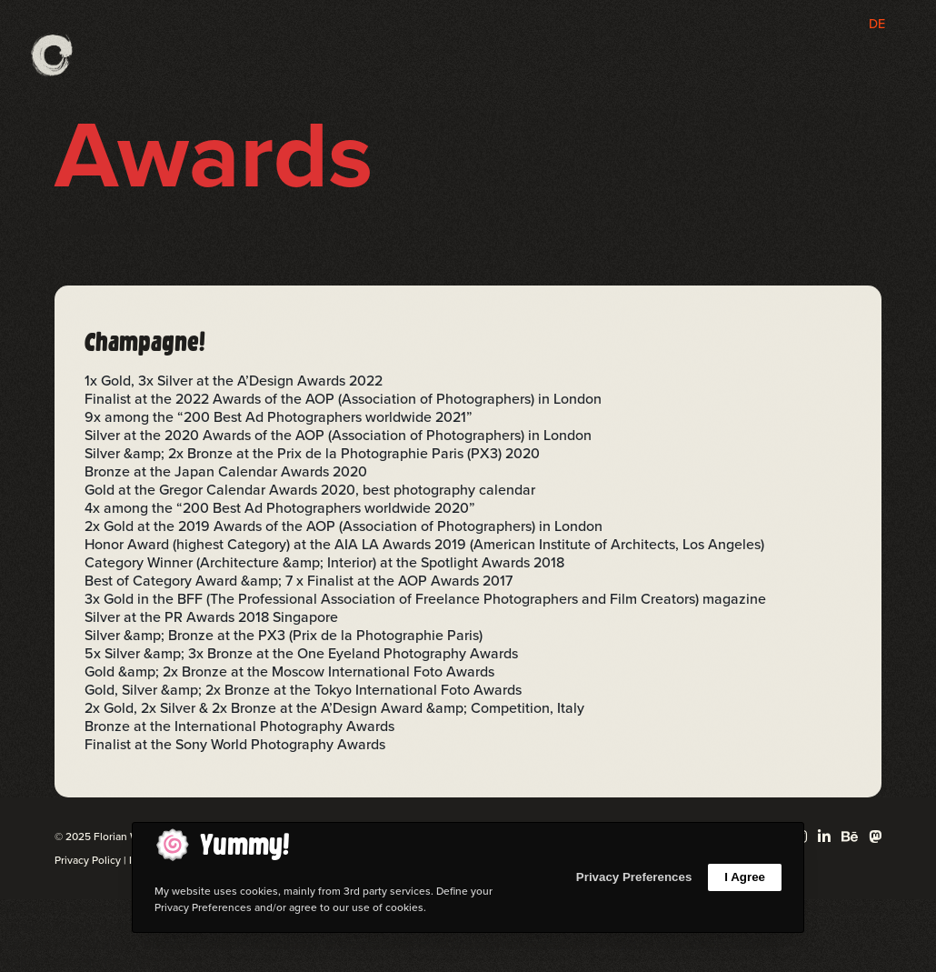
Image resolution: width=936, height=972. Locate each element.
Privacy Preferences (634, 877)
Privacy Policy (88, 860)
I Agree (744, 877)
